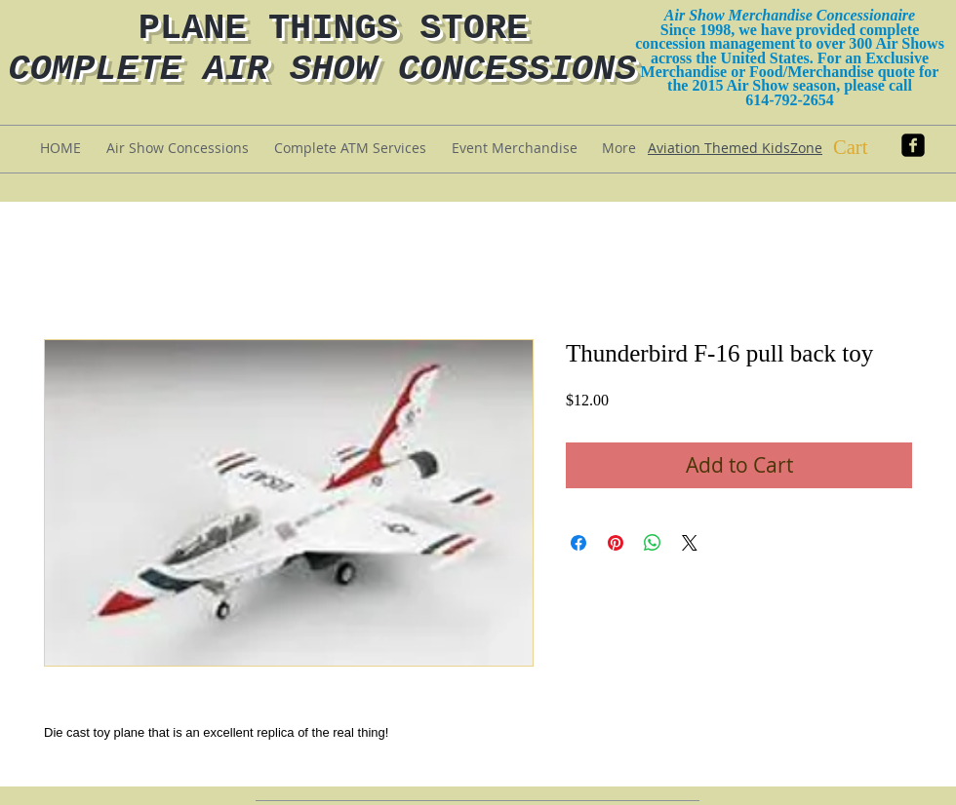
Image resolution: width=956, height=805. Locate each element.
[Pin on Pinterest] (615, 543)
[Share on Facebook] (578, 543)
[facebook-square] (913, 145)
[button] (866, 147)
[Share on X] (689, 543)
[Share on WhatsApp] (652, 543)
